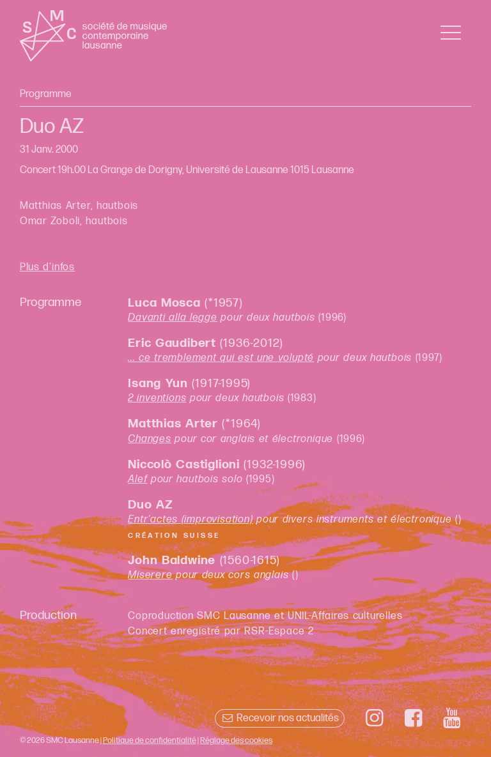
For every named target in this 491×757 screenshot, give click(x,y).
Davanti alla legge (172, 318)
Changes (149, 439)
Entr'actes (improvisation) (190, 520)
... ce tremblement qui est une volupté (221, 358)
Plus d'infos (47, 267)
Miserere (150, 575)
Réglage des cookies (236, 740)
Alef (137, 479)
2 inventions (157, 398)
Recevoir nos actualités (280, 718)
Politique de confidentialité (149, 740)
